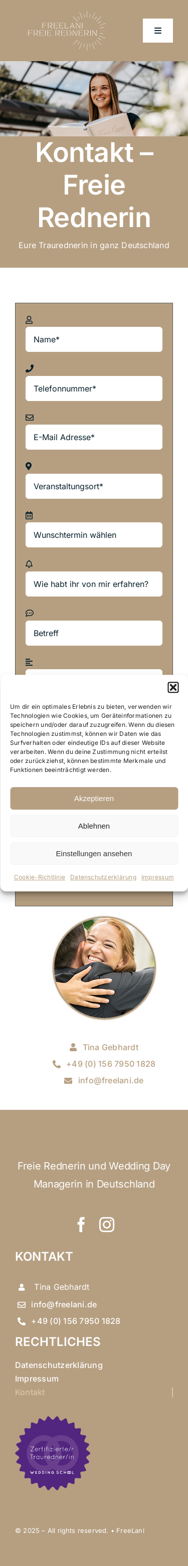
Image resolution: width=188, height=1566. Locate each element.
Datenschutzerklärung (103, 877)
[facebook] (81, 1224)
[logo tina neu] (66, 9)
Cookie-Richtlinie (39, 877)
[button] (173, 687)
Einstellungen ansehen (94, 853)
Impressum (157, 877)
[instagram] (106, 1224)
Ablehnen (94, 826)
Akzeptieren (94, 798)
